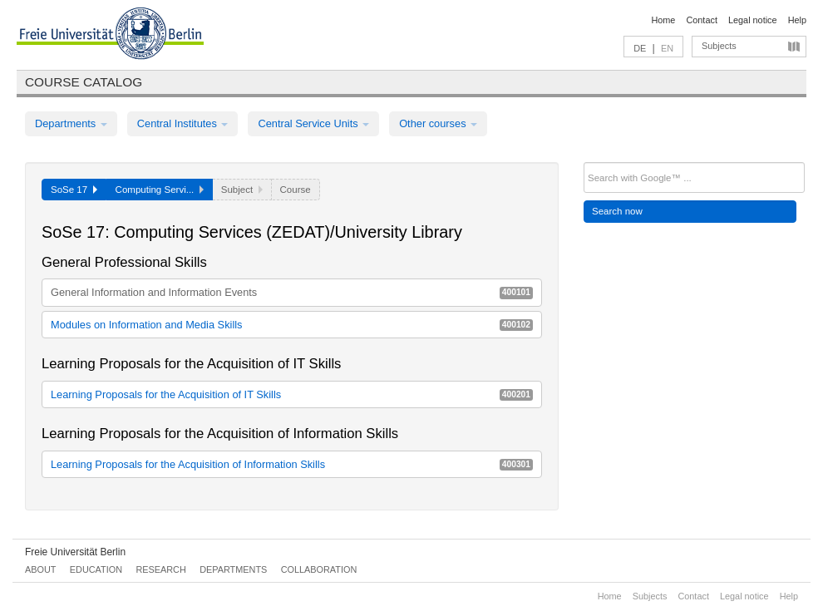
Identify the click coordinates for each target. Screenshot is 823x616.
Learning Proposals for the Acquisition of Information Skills (292, 464)
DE (639, 48)
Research (160, 569)
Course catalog (83, 82)
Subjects (719, 46)
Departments (71, 123)
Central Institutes (183, 123)
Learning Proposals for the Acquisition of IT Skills (292, 394)
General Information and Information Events (292, 292)
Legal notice (752, 20)
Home (663, 20)
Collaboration (319, 569)
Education (96, 569)
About (40, 569)
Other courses (438, 123)
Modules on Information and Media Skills (292, 324)
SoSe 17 (74, 190)
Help (797, 20)
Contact (701, 20)
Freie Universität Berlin (75, 552)
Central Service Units (313, 123)
